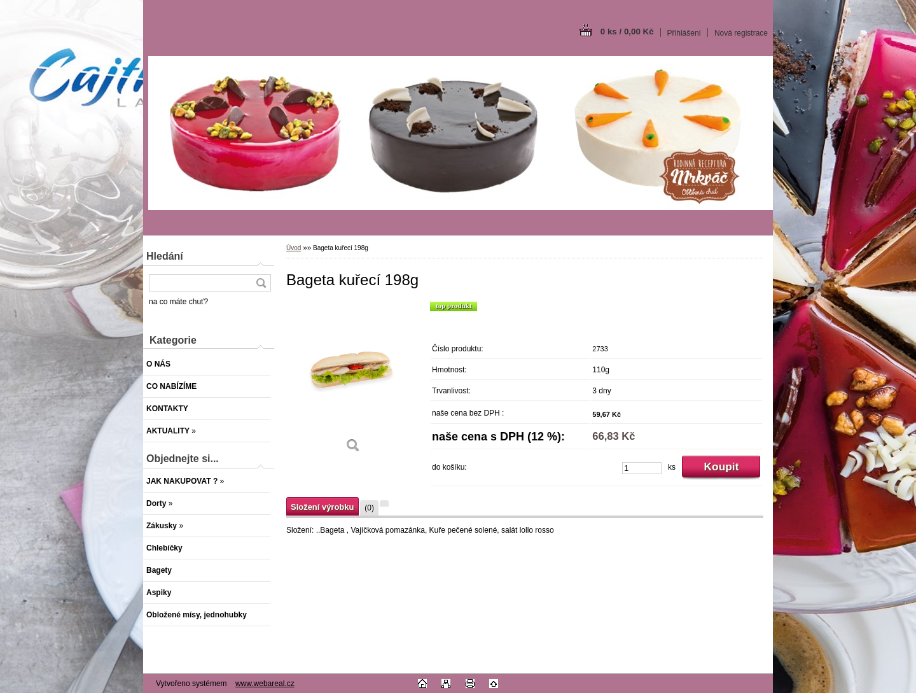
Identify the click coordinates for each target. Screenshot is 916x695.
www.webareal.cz (265, 683)
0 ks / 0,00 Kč (627, 31)
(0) (369, 507)
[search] (260, 283)
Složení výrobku (322, 507)
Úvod (293, 247)
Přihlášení (684, 33)
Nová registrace (741, 33)
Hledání (164, 256)
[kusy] (642, 468)
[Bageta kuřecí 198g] (353, 381)
